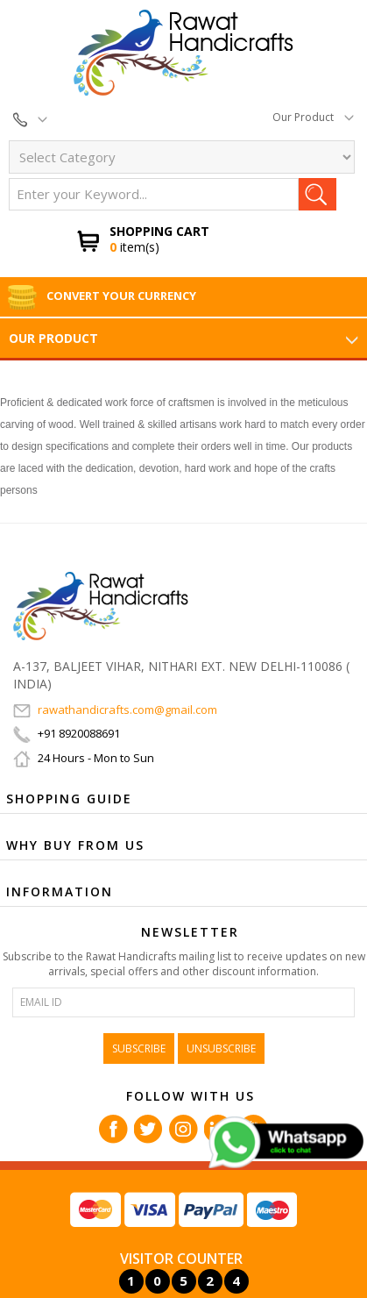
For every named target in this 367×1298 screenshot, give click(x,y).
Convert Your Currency (101, 295)
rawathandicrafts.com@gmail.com (115, 709)
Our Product (313, 117)
